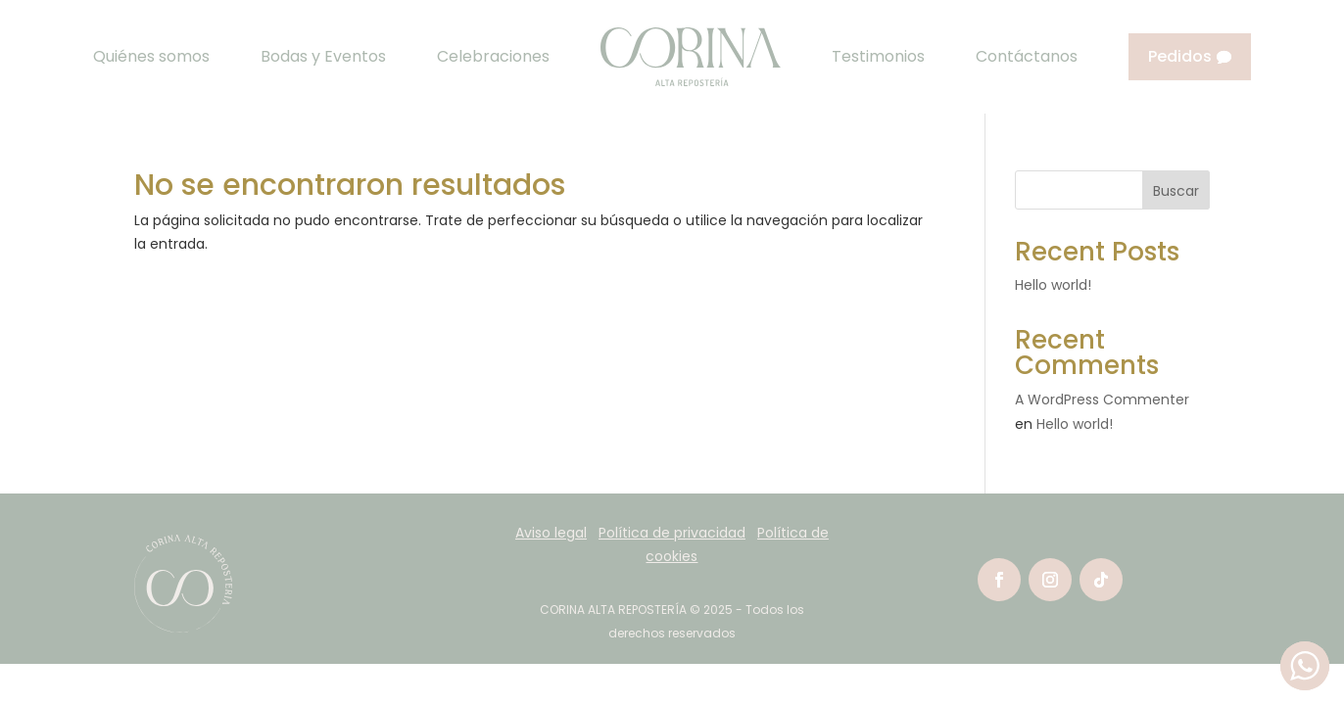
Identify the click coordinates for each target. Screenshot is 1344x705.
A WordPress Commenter (1102, 399)
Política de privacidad (672, 532)
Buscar (1176, 191)
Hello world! (1053, 285)
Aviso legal (551, 532)
